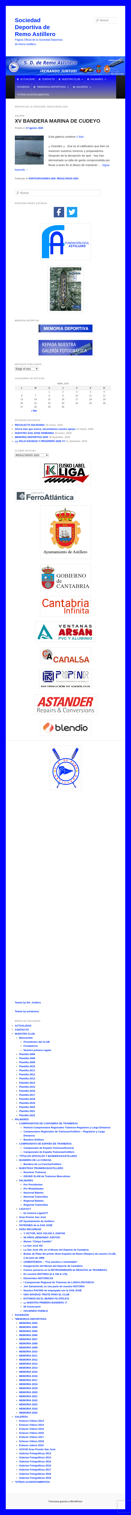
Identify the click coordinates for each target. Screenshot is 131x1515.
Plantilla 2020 (27, 1107)
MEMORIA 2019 (28, 1388)
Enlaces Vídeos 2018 (31, 1441)
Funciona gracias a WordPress (65, 1501)
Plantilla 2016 (27, 1090)
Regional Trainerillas (36, 1204)
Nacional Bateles (34, 1192)
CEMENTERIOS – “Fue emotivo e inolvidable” (51, 1261)
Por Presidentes (33, 1184)
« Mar (34, 410)
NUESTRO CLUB (71, 79)
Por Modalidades (34, 1188)
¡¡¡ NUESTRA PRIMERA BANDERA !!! (45, 1302)
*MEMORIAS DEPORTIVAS (51, 87)
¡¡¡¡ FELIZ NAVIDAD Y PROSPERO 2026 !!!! (40, 441)
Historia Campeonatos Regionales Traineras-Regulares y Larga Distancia (67, 1127)
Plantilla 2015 (27, 1086)
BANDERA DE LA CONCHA (35, 1160)
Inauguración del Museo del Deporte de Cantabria (53, 1265)
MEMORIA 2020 (28, 1392)
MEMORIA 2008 (28, 1343)
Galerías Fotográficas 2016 (35, 1465)
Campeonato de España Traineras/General (49, 1147)
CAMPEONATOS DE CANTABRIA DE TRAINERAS (48, 1123)
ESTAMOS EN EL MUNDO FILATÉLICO (46, 1298)
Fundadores (31, 1045)
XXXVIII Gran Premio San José (37, 1449)
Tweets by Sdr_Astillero (28, 1002)
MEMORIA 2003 (28, 1323)
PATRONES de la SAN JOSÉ (36, 1225)
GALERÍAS (82, 87)
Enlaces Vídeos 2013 (31, 1420)
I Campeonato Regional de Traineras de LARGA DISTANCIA (59, 1282)
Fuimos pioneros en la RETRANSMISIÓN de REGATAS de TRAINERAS (65, 1270)
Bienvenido (26, 1037)
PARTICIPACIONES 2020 (42, 178)
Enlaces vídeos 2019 (31, 1445)
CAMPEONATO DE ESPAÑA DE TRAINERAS (45, 1143)
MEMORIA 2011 (28, 1355)
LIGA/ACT (25, 1208)
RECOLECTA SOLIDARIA (30, 424)
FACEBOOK (23, 87)
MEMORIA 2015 (28, 1371)
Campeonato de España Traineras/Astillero (49, 1152)
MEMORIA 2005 (28, 1331)
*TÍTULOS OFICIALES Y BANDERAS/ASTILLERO (48, 1156)
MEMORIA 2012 (28, 1359)
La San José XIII (33, 1245)
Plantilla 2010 (27, 1066)
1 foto (80, 136)
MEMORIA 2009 (28, 1347)
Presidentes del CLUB (37, 1041)
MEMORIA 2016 (28, 1376)
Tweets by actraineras (27, 1011)
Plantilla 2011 (27, 1070)
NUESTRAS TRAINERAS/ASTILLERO (41, 1168)
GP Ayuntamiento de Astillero (36, 1221)
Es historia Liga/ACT (36, 1213)
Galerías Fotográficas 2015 (35, 1461)
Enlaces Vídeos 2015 (31, 1428)
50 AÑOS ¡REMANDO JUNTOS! (42, 1237)
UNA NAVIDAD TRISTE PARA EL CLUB (46, 1294)
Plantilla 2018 (27, 1098)
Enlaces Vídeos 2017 (31, 1437)
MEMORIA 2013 (28, 1363)
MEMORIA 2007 (28, 1339)
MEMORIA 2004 (28, 1327)
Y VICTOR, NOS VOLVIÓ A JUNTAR (44, 1233)
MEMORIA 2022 (28, 1400)
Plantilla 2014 (27, 1082)
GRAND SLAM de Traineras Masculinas (47, 1176)
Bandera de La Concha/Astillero (42, 1164)
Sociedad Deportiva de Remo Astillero (35, 27)
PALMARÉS (26, 1180)
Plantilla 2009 (27, 1062)
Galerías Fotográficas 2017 (35, 1469)
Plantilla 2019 (27, 1103)
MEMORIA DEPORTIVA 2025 (31, 437)
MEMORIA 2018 (28, 1384)
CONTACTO (48, 79)
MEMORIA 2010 (28, 1351)
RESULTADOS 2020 (67, 178)
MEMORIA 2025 (28, 1412)
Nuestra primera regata (37, 1050)
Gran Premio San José (32, 1217)
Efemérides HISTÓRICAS (38, 1278)
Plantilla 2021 (27, 1111)
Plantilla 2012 (27, 1074)
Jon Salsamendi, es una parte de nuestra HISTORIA (54, 1286)
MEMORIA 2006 (28, 1335)
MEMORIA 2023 (28, 1404)
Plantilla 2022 (27, 1115)
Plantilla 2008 (27, 1058)
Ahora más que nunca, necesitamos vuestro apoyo (45, 429)
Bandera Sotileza (34, 1139)
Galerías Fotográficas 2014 (35, 1457)
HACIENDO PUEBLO (36, 1310)
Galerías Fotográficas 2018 (35, 1473)
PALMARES (97, 79)
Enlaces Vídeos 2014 (31, 1424)
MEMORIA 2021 (28, 1396)
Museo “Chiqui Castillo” (38, 1241)
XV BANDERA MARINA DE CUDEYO (57, 121)
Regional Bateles (34, 1200)
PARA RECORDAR (30, 1229)
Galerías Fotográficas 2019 (35, 1477)
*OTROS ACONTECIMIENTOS (33, 94)
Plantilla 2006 (27, 1054)
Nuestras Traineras (35, 1172)
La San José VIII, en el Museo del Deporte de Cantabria (56, 1249)
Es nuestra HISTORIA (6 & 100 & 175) (45, 1274)
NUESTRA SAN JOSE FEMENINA (34, 433)
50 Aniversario (32, 1306)
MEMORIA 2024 (28, 1408)
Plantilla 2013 (27, 1078)
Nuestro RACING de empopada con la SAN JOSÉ (53, 1290)
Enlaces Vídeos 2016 (31, 1432)
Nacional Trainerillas (36, 1196)
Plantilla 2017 (27, 1094)
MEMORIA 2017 (28, 1380)
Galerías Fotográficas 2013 (35, 1453)
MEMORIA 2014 (28, 1367)
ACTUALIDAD (27, 79)
